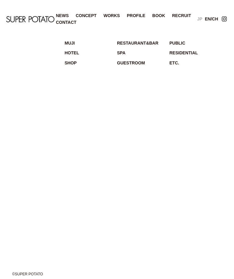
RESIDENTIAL (183, 52)
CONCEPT (86, 15)
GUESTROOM (131, 62)
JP (199, 18)
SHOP (71, 62)
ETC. (174, 62)
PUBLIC (177, 43)
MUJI (70, 43)
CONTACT (66, 22)
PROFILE (136, 15)
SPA (121, 52)
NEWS (62, 15)
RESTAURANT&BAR (137, 43)
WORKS (112, 15)
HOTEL (72, 52)
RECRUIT (181, 15)
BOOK (158, 15)
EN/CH (211, 18)
